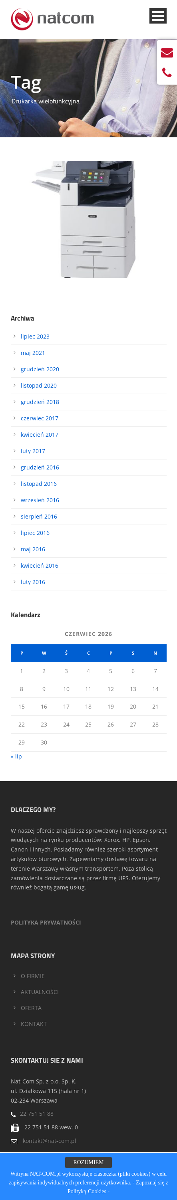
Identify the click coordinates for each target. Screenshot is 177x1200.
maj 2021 (33, 352)
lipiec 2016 (35, 533)
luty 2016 (33, 582)
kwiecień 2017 (39, 434)
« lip (16, 756)
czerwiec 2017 (39, 418)
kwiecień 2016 (39, 565)
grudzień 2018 (40, 402)
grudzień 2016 (40, 467)
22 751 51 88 (37, 1113)
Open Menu (158, 16)
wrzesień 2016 (40, 500)
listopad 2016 (39, 483)
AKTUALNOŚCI (40, 992)
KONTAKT (34, 1024)
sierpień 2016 (39, 516)
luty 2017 (33, 451)
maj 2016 (33, 549)
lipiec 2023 (35, 336)
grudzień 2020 (40, 369)
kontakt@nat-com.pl (49, 1141)
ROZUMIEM (88, 1162)
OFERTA (31, 1008)
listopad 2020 (39, 385)
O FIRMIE (33, 976)
